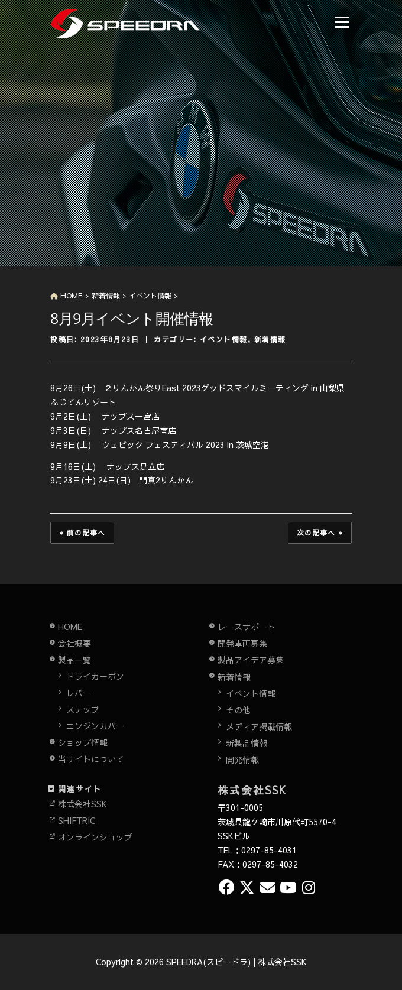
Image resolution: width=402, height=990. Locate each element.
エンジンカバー (95, 726)
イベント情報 (224, 339)
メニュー (341, 22)
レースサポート (246, 626)
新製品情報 (246, 743)
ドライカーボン (95, 676)
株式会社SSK (82, 804)
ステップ (82, 709)
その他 (238, 710)
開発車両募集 (242, 643)
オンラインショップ (95, 837)
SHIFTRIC (76, 820)
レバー (78, 693)
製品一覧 (74, 660)
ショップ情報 (83, 742)
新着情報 (270, 339)
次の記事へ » (320, 532)
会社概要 (74, 643)
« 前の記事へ (82, 532)
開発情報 (242, 759)
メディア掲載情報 (259, 726)
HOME (70, 626)
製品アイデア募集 (251, 660)
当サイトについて (91, 759)
